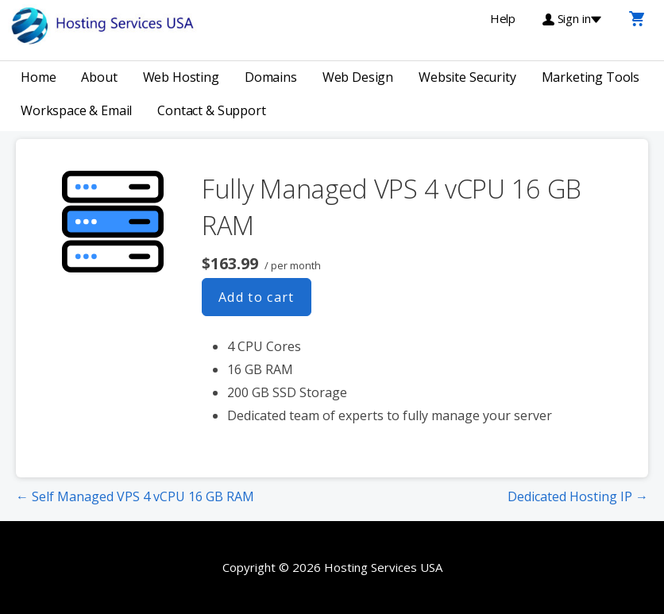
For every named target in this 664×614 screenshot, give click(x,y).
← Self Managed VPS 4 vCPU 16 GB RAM (135, 496)
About (99, 77)
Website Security (467, 77)
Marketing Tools (591, 77)
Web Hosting (181, 77)
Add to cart (256, 297)
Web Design (357, 77)
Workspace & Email (76, 110)
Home (38, 77)
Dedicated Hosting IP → (578, 496)
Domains (271, 77)
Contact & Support (211, 110)
